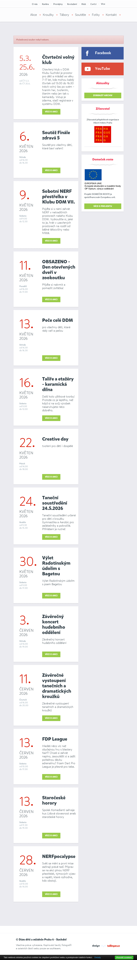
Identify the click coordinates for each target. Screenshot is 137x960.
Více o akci (51, 112)
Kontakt (111, 15)
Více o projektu (102, 206)
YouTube (102, 69)
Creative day (55, 439)
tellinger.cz (113, 946)
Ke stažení (72, 4)
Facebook (103, 53)
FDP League (54, 739)
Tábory (64, 15)
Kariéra (45, 4)
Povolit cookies (124, 957)
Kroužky (48, 15)
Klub (83, 4)
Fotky (96, 15)
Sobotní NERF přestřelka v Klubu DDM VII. (58, 197)
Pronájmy (58, 4)
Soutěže (80, 15)
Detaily (97, 957)
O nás (34, 4)
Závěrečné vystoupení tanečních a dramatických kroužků (56, 686)
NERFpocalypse (58, 856)
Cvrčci (93, 4)
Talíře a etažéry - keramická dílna (58, 384)
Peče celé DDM (57, 320)
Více (103, 4)
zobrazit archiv (102, 95)
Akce (33, 15)
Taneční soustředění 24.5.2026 (54, 503)
